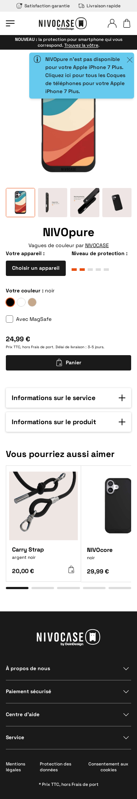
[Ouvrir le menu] (10, 23)
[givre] (21, 302)
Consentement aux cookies (108, 767)
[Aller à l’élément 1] (17, 588)
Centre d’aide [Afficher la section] (22, 714)
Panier (68, 362)
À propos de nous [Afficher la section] (28, 668)
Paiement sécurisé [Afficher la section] (28, 691)
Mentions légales (15, 767)
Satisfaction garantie (43, 6)
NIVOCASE (97, 245)
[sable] (32, 302)
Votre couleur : (24, 290)
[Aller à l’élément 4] (94, 588)
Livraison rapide (100, 6)
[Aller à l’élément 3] (68, 588)
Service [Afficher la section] (15, 737)
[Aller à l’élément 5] (120, 588)
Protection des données (55, 767)
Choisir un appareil (36, 268)
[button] (68, 398)
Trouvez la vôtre (81, 45)
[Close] (130, 59)
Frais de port (42, 347)
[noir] (10, 302)
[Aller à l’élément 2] (42, 588)
